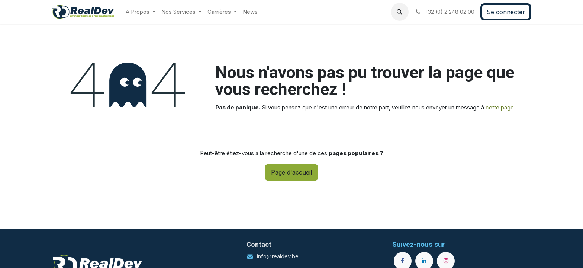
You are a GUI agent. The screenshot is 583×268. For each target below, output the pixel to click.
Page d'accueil (291, 172)
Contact (259, 244)
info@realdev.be (278, 256)
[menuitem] (140, 12)
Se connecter (506, 12)
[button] (400, 12)
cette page (500, 107)
